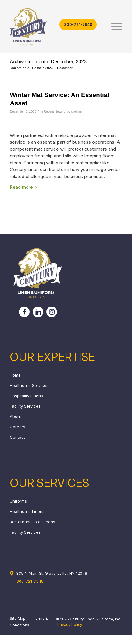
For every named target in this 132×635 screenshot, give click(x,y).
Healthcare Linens (27, 511)
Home (15, 375)
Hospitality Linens (26, 395)
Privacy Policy (69, 624)
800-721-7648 (78, 24)
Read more (24, 187)
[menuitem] (113, 27)
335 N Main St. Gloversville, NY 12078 (51, 573)
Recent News (53, 111)
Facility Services (25, 406)
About (15, 416)
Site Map (18, 618)
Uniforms (18, 501)
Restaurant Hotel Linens (32, 521)
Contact (17, 437)
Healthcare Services (29, 385)
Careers (17, 426)
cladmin (76, 111)
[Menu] (113, 27)
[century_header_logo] (54, 27)
